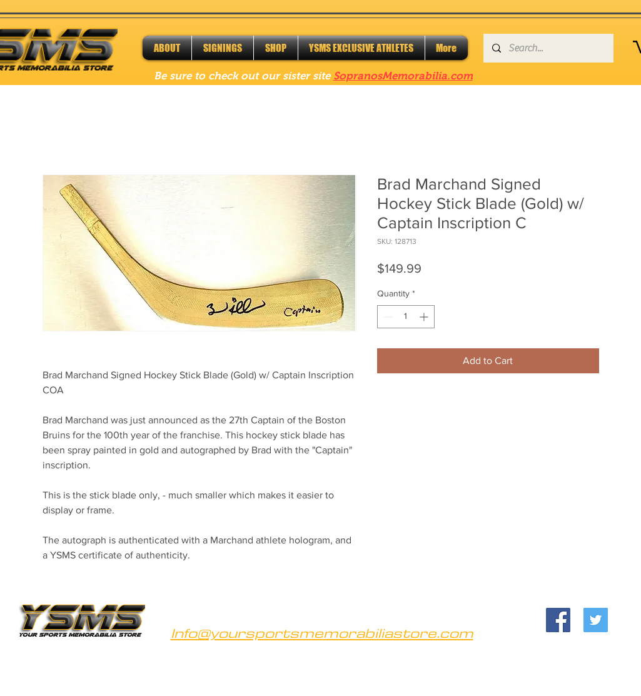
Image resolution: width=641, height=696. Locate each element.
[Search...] (547, 48)
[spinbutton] (406, 317)
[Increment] (425, 317)
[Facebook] (558, 620)
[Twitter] (595, 620)
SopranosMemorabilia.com (403, 76)
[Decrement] (387, 317)
